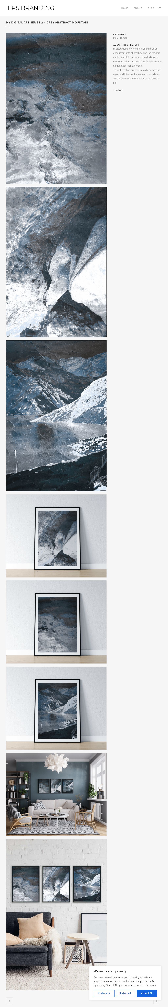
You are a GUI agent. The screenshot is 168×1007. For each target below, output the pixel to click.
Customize (104, 993)
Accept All (147, 993)
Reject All (125, 993)
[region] (125, 983)
